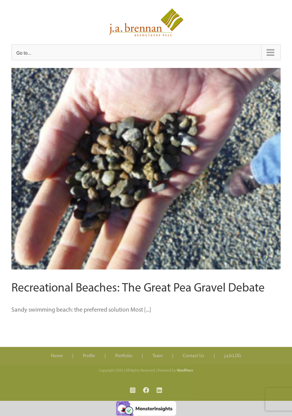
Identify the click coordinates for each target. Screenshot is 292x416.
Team (157, 356)
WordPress (185, 371)
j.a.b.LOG (232, 356)
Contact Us (193, 356)
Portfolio (123, 356)
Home (57, 356)
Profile (89, 356)
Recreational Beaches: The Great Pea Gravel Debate (138, 288)
